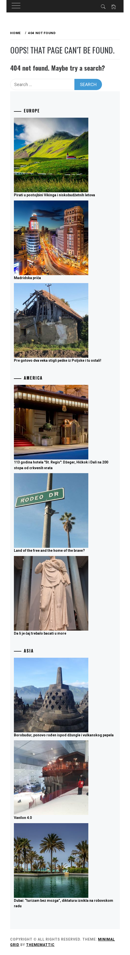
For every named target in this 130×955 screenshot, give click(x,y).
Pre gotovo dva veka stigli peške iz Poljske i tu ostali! (57, 360)
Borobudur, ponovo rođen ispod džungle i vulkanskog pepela (64, 735)
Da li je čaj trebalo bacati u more (40, 633)
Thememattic (40, 945)
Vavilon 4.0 (23, 818)
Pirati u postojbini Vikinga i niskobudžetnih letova (54, 195)
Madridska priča (27, 278)
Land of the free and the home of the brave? (49, 551)
